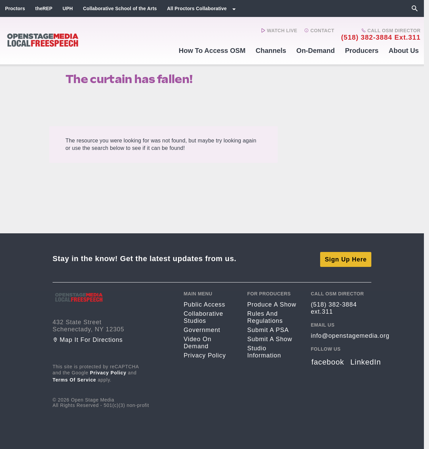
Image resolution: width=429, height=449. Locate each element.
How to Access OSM (212, 50)
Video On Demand (197, 341)
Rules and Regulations (265, 316)
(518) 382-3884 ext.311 (381, 37)
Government (201, 328)
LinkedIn (365, 360)
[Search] (415, 8)
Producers (361, 50)
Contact (319, 30)
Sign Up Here (346, 257)
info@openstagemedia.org (350, 334)
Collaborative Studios (203, 316)
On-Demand (315, 50)
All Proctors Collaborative (197, 8)
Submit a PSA (268, 328)
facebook (327, 360)
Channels (271, 50)
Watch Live (279, 30)
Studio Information (264, 350)
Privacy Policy (108, 371)
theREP (44, 8)
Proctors (15, 8)
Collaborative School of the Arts (120, 8)
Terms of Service (74, 378)
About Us (404, 50)
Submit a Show (269, 337)
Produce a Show (271, 303)
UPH (68, 8)
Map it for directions (88, 338)
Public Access (204, 303)
